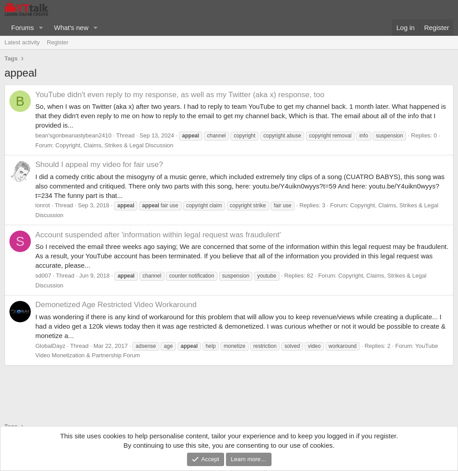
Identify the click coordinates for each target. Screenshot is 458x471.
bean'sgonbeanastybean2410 (73, 135)
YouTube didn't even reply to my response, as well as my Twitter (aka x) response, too (179, 94)
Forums (22, 27)
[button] (41, 27)
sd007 (43, 275)
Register (57, 42)
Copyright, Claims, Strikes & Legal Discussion (114, 145)
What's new (71, 27)
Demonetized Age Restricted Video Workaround (115, 304)
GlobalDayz (50, 346)
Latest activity (22, 42)
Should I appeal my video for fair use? (99, 164)
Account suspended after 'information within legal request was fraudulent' (158, 235)
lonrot (42, 205)
